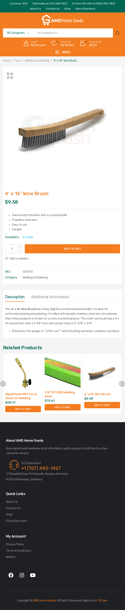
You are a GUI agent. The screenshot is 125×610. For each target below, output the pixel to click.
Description (15, 296)
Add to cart (72, 248)
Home (7, 60)
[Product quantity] (14, 248)
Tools (17, 60)
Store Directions (16, 521)
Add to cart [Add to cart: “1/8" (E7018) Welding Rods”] (63, 407)
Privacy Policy (15, 544)
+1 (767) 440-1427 (41, 468)
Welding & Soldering (37, 60)
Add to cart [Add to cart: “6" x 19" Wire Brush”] (102, 405)
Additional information (50, 296)
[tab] (15, 298)
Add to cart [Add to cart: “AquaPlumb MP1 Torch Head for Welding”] (23, 409)
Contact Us (13, 508)
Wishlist (11, 557)
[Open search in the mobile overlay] (62, 33)
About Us (12, 502)
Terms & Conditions (18, 550)
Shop (9, 514)
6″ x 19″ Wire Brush (97, 394)
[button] (10, 76)
